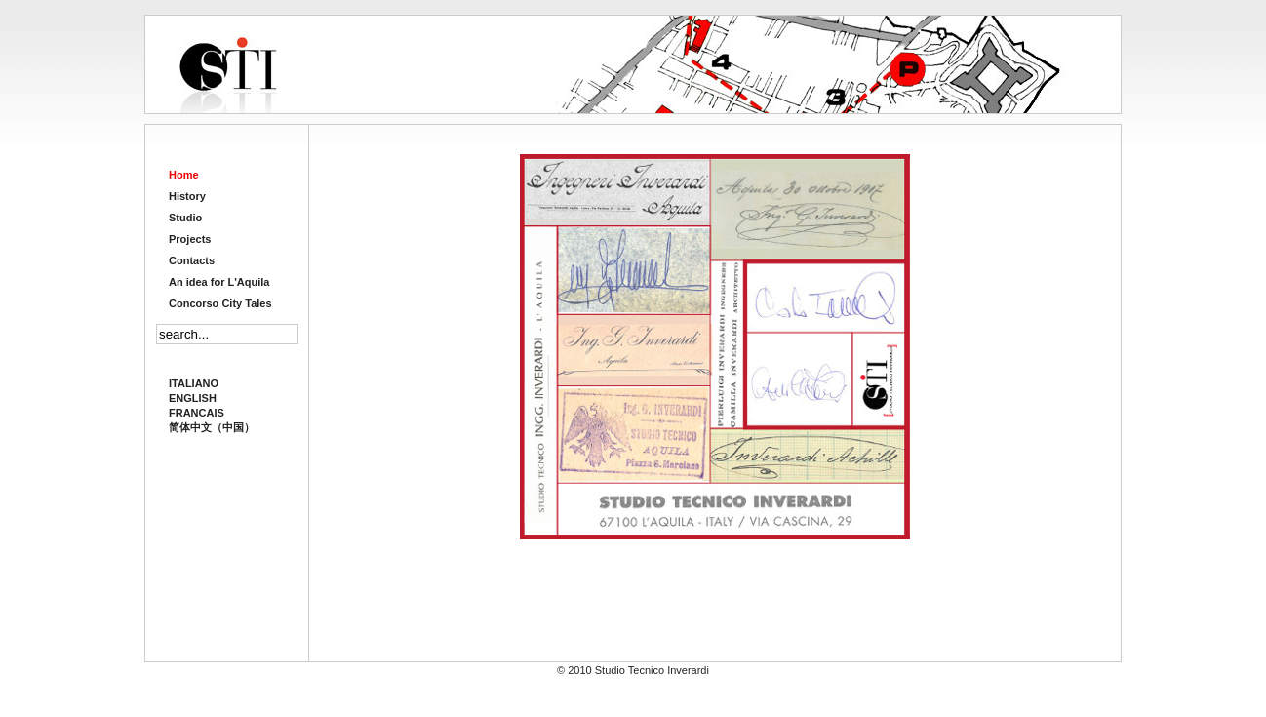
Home (184, 174)
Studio (185, 217)
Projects (190, 239)
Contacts (192, 260)
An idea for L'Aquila (219, 282)
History (187, 196)
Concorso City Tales (220, 303)
